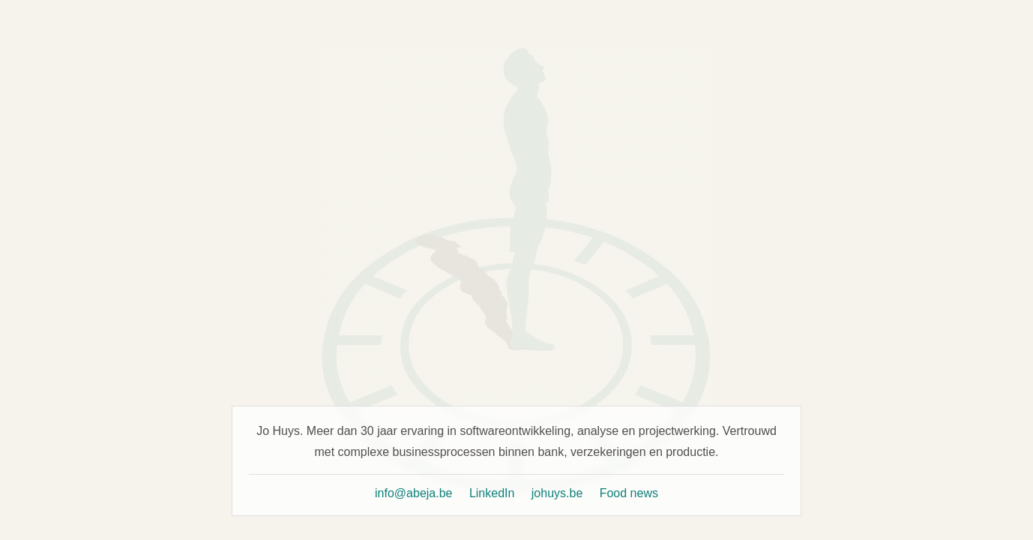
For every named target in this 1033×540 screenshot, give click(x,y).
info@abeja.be (413, 493)
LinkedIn (492, 493)
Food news (629, 493)
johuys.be (557, 493)
